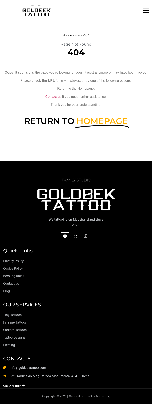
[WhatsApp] (75, 237)
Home (67, 35)
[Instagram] (65, 236)
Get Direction (14, 386)
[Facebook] (86, 237)
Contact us (53, 96)
